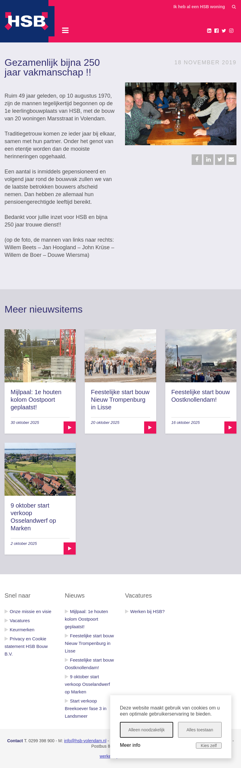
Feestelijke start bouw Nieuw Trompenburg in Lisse (120, 400)
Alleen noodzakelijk (146, 729)
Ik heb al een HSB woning (199, 6)
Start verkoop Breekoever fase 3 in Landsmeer (86, 708)
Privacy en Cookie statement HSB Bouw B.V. (26, 646)
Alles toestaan (200, 729)
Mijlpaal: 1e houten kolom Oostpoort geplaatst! (36, 400)
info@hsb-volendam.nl (85, 740)
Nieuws (75, 595)
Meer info (130, 745)
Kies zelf (209, 745)
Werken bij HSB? (147, 611)
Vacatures (20, 620)
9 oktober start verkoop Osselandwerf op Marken (87, 684)
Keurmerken (22, 629)
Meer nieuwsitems (44, 309)
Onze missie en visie (30, 611)
